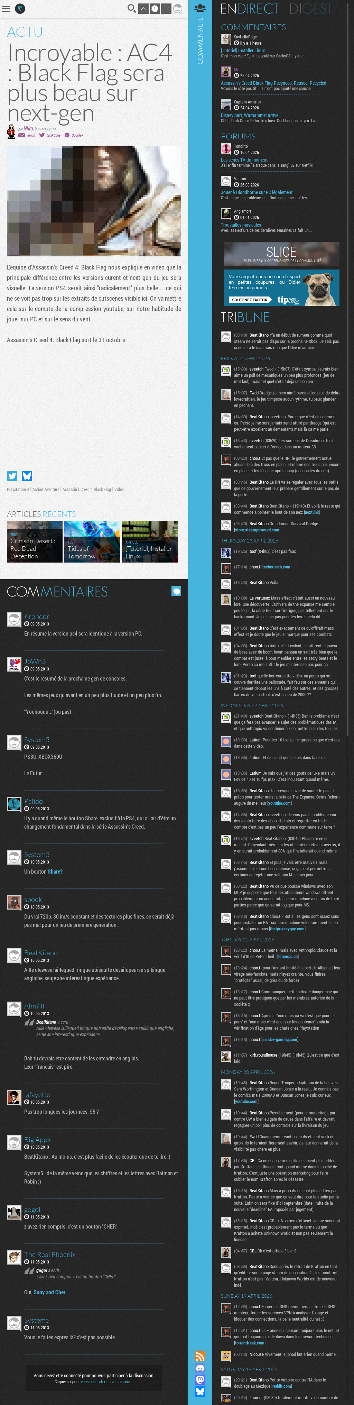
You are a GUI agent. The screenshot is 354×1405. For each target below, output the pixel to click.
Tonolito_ (242, 146)
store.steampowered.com (257, 530)
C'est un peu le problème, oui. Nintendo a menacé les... (265, 197)
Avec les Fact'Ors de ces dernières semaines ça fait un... (266, 230)
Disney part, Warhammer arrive (249, 115)
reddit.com (281, 1386)
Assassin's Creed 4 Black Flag (87, 489)
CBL (237, 69)
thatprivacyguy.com (287, 928)
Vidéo (119, 489)
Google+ (77, 135)
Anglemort (242, 211)
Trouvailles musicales (241, 225)
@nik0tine (53, 135)
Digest (311, 8)
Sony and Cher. (50, 1292)
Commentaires (253, 27)
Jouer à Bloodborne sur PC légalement (256, 192)
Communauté (200, 669)
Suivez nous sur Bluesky (200, 1391)
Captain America (247, 101)
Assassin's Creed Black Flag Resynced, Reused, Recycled (273, 83)
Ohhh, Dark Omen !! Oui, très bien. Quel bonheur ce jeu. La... (269, 120)
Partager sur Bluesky (27, 476)
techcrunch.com (276, 567)
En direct (250, 8)
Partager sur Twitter (12, 476)
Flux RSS (200, 1356)
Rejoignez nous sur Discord (200, 1368)
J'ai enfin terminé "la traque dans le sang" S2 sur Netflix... (268, 165)
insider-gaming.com (279, 1039)
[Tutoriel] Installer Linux (243, 50)
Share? (55, 871)
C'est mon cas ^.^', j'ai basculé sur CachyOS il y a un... (264, 55)
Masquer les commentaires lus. (176, 591)
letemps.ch (288, 956)
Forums (238, 136)
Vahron (240, 178)
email (31, 135)
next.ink (312, 512)
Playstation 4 (18, 489)
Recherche (132, 8)
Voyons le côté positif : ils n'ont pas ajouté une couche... (267, 88)
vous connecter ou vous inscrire (106, 1381)
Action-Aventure (45, 489)
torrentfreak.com (249, 1343)
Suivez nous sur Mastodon (200, 1380)
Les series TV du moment (244, 160)
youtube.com (279, 803)
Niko (28, 128)
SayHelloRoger (246, 36)
